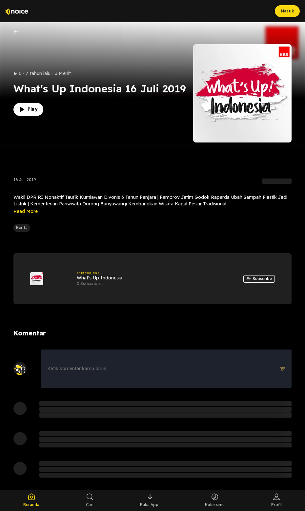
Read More (25, 211)
